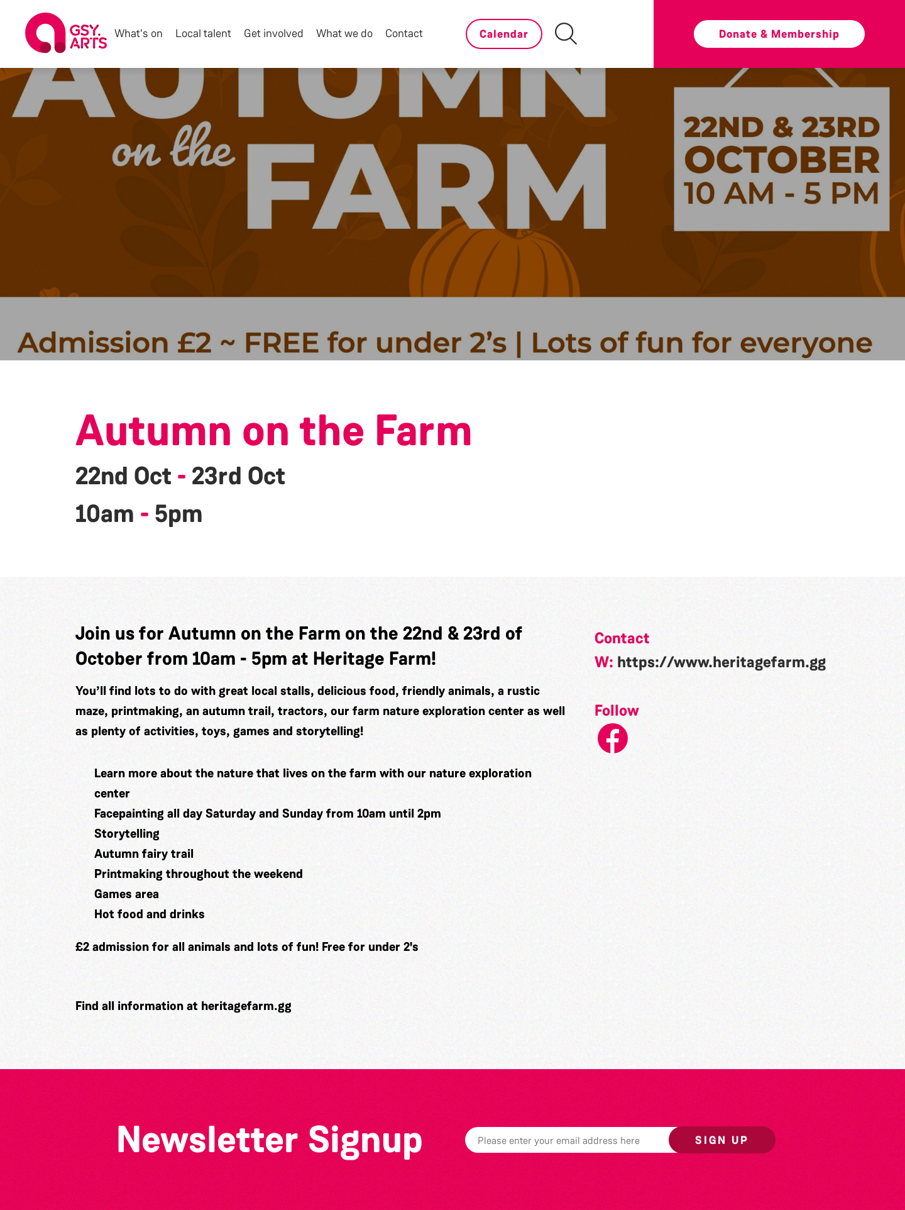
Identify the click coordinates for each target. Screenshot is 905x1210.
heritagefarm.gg (246, 1005)
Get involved (274, 33)
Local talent (203, 33)
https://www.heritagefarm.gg (721, 662)
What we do (344, 33)
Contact (404, 33)
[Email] (586, 1140)
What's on (138, 33)
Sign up (722, 1140)
